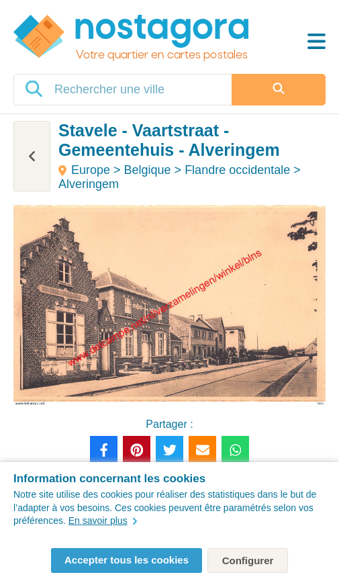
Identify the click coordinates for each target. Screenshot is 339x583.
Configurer (248, 560)
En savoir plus (102, 520)
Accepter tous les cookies (126, 560)
